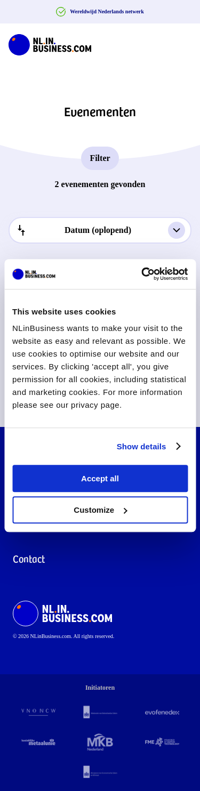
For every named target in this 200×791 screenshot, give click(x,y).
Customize (100, 509)
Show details (141, 446)
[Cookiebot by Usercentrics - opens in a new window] (142, 274)
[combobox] (100, 230)
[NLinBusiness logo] (50, 42)
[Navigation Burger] (182, 42)
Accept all (100, 478)
